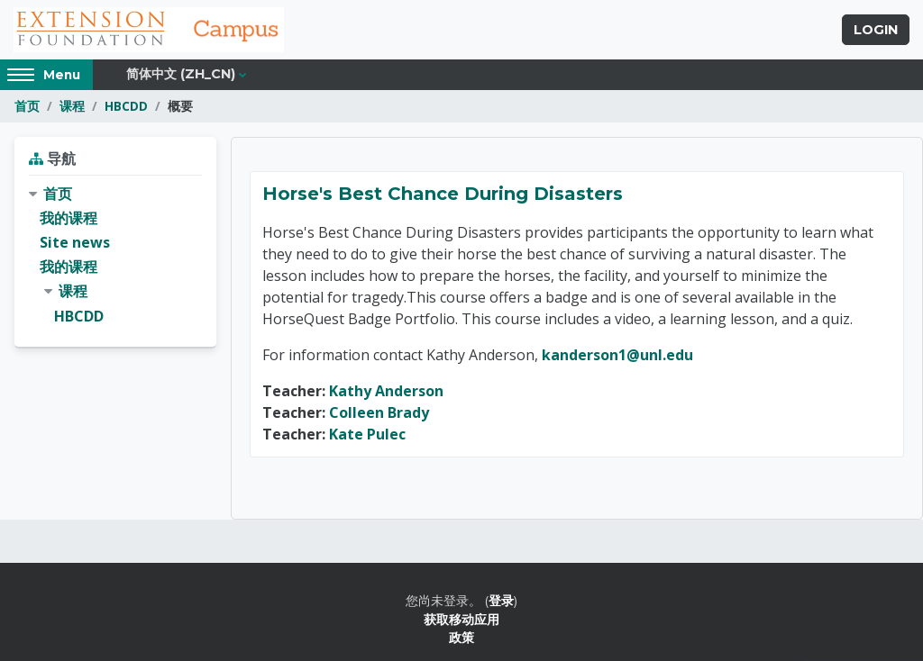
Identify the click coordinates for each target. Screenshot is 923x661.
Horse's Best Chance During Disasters (442, 193)
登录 (501, 600)
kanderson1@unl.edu (617, 355)
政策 (461, 637)
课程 (72, 105)
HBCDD (126, 105)
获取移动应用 (461, 619)
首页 (27, 105)
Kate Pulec (367, 434)
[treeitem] (115, 255)
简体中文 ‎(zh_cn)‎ (180, 74)
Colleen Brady (379, 412)
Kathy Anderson (386, 391)
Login (876, 30)
